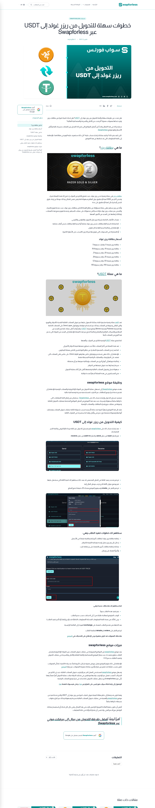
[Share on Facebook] (108, 106)
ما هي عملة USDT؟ (36, 132)
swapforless (96, 429)
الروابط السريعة (75, 4)
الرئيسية (95, 4)
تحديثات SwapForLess (77, 18)
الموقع (69, 636)
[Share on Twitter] (111, 106)
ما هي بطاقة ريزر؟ (36, 125)
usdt (117, 322)
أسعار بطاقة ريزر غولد (35, 129)
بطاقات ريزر (117, 196)
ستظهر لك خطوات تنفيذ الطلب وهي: (31, 143)
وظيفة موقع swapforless (34, 136)
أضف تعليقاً (116, 764)
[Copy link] (100, 106)
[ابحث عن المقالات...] (38, 5)
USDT (77, 118)
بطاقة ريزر (107, 147)
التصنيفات (86, 4)
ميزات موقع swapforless (34, 146)
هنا (80, 684)
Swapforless (103, 130)
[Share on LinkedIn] (104, 106)
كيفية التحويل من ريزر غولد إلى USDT (31, 139)
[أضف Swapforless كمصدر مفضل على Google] (30, 109)
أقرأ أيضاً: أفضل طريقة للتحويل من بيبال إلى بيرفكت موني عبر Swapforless (30, 151)
